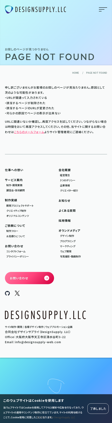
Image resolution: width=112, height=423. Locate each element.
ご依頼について (15, 226)
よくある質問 (67, 210)
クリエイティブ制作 (16, 210)
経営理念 (65, 175)
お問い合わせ (14, 246)
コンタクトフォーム (15, 251)
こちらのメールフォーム (29, 132)
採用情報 (65, 220)
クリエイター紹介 (69, 190)
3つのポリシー (67, 180)
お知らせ (64, 200)
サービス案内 (14, 180)
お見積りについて (15, 236)
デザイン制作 (67, 235)
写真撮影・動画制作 (70, 256)
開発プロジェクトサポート (20, 205)
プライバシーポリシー (17, 256)
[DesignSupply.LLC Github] (7, 294)
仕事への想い (14, 170)
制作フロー (12, 231)
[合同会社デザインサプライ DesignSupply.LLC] (35, 9)
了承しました (98, 408)
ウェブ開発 (65, 251)
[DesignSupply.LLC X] (17, 295)
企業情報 (65, 185)
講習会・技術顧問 (15, 190)
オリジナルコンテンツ (17, 215)
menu (103, 9)
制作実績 (11, 200)
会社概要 (65, 170)
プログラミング (68, 241)
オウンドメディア (69, 230)
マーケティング (67, 246)
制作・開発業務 (14, 185)
